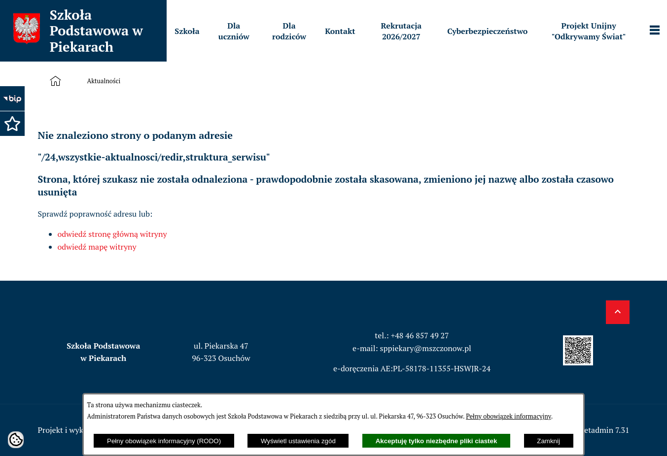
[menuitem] (187, 31)
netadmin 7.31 (605, 429)
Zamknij (548, 441)
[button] (12, 123)
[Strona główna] (57, 81)
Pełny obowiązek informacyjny (508, 416)
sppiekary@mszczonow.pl (425, 348)
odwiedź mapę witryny (97, 246)
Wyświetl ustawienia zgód (298, 441)
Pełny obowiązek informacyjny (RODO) (164, 441)
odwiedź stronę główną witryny (112, 233)
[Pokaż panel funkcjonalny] (654, 31)
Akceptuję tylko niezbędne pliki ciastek (436, 441)
